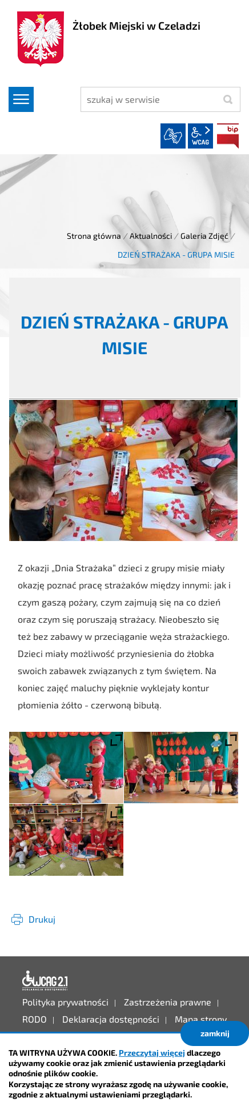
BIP (227, 136)
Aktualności (151, 236)
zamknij (215, 1033)
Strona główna (94, 236)
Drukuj (42, 918)
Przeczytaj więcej (152, 1052)
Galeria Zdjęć (204, 236)
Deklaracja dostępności (45, 980)
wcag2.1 (200, 136)
